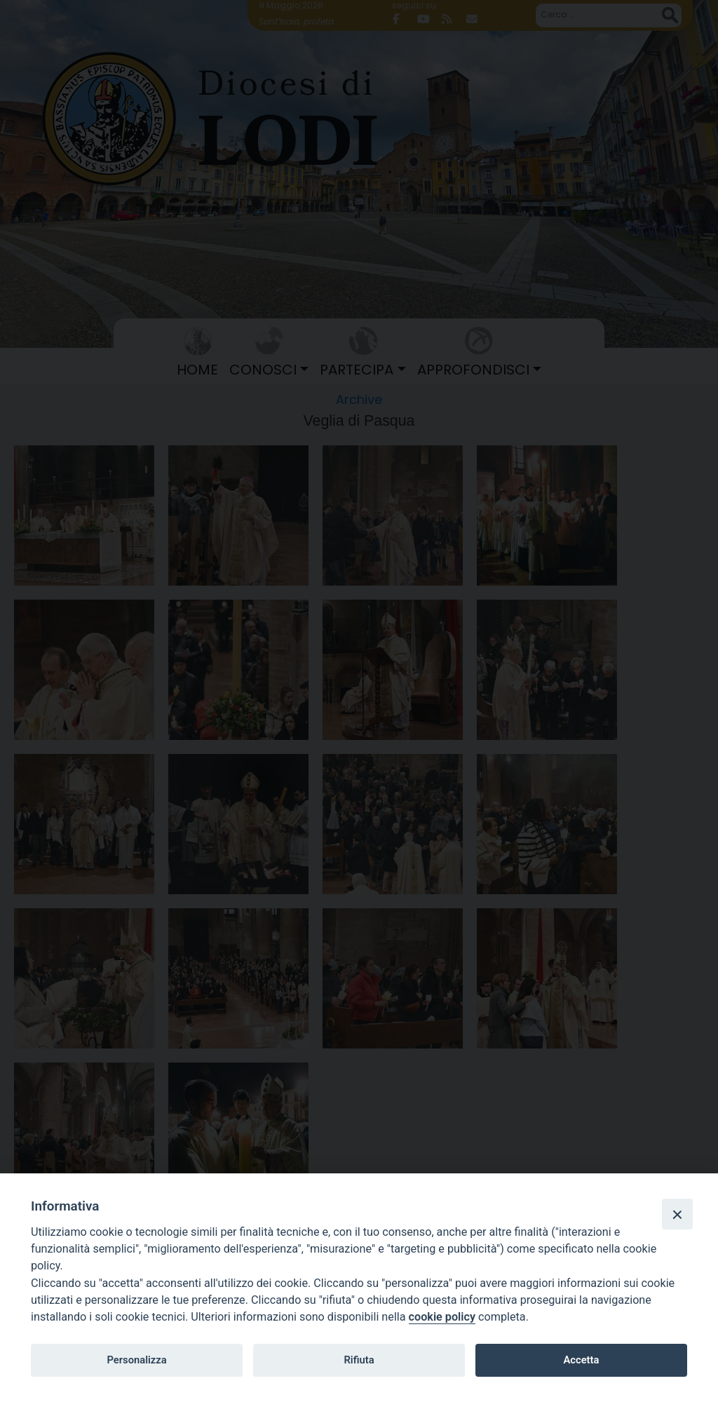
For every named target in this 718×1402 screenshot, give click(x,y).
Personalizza (136, 1360)
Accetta (581, 1360)
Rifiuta (359, 1360)
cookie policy (442, 1316)
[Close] (677, 1214)
